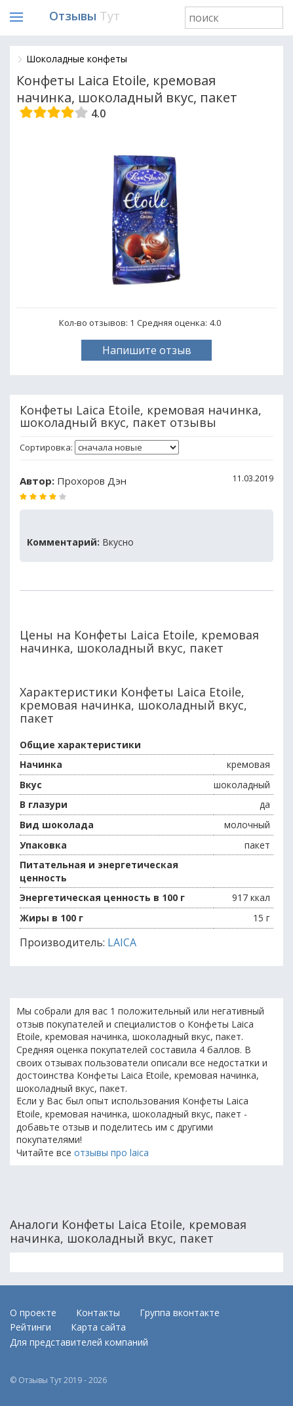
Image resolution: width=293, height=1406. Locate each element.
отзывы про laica (111, 1152)
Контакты (98, 1312)
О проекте (33, 1312)
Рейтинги (30, 1327)
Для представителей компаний (79, 1342)
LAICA (121, 942)
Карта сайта (98, 1327)
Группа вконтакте (180, 1312)
